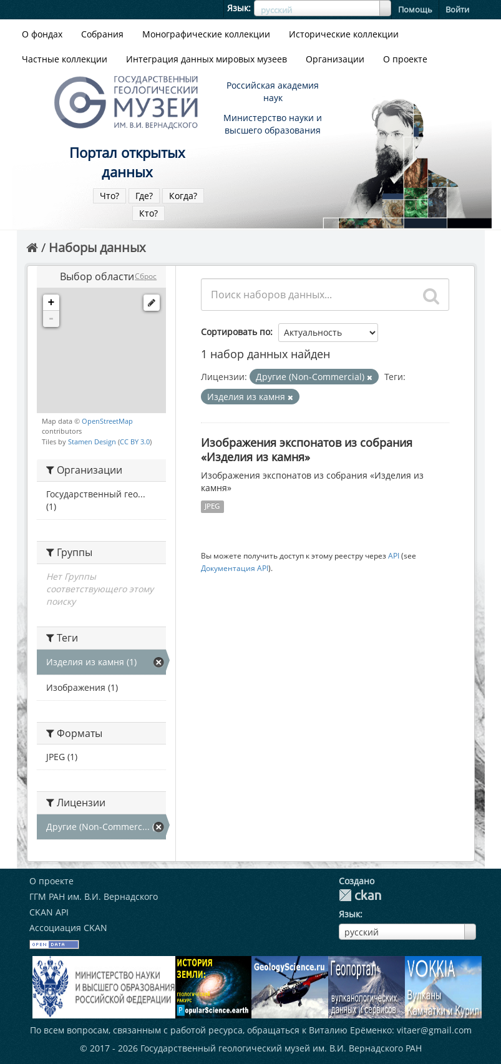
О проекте (405, 59)
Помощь (415, 9)
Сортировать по (235, 332)
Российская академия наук (272, 91)
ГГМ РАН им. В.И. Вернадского (93, 896)
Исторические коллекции (344, 34)
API (393, 555)
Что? (109, 196)
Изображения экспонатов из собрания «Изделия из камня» (306, 449)
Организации (335, 59)
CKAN (360, 895)
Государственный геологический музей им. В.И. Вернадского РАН (281, 1048)
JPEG (212, 506)
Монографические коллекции (206, 34)
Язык (237, 8)
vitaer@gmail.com (434, 1030)
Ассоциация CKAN (68, 928)
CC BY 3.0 (135, 441)
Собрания (102, 34)
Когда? (183, 196)
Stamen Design (92, 441)
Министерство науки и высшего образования (272, 124)
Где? (144, 196)
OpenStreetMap (107, 421)
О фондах (42, 34)
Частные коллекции (64, 59)
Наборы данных (97, 247)
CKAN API (49, 912)
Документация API (234, 568)
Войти (457, 9)
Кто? (148, 213)
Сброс (146, 276)
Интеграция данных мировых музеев (206, 59)
